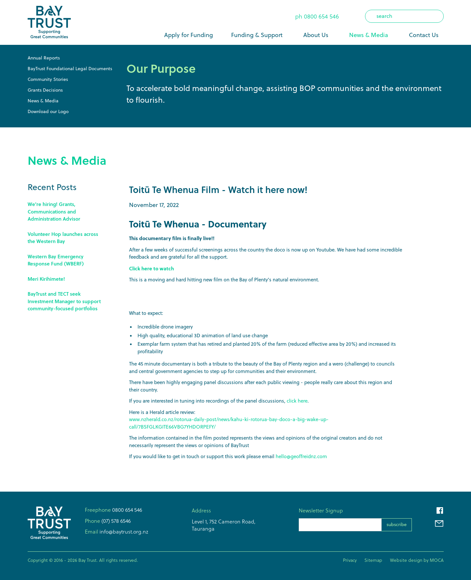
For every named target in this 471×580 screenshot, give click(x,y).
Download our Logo (48, 111)
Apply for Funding (188, 35)
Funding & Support (256, 35)
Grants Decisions (45, 90)
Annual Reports (44, 58)
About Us (315, 35)
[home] (49, 22)
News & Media (368, 35)
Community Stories (48, 79)
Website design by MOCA (417, 560)
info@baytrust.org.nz (123, 531)
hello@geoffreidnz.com (301, 456)
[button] (258, 35)
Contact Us (423, 35)
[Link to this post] (67, 211)
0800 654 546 (321, 16)
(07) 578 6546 (115, 520)
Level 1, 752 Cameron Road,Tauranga (223, 525)
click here (297, 400)
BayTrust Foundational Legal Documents (70, 68)
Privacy (350, 560)
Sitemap (373, 560)
